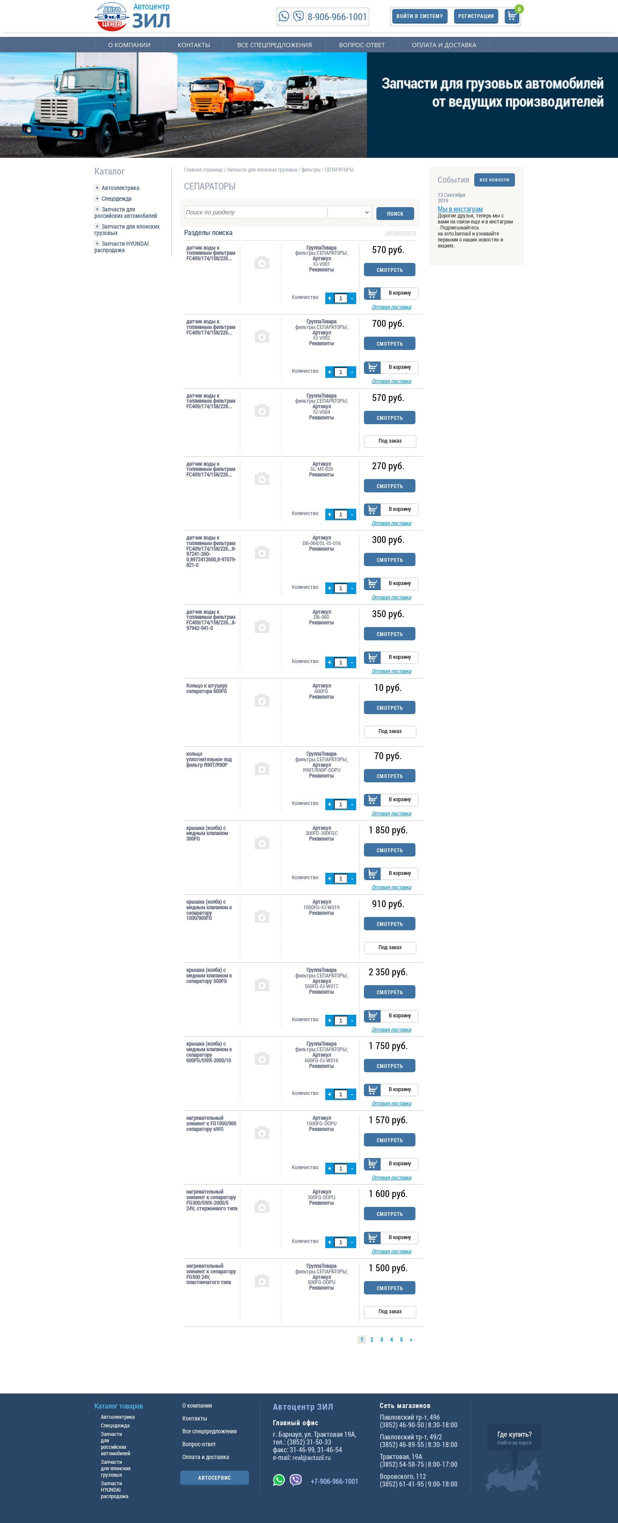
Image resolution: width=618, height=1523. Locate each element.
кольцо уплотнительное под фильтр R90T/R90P (209, 765)
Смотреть (390, 268)
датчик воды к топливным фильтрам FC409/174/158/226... (210, 252)
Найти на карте (514, 1442)
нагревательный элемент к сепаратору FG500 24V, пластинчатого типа (211, 1289)
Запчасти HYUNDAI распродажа (121, 246)
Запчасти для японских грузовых (127, 229)
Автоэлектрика (120, 188)
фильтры (311, 169)
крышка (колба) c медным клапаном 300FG (207, 840)
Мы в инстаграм (460, 208)
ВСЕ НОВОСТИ (494, 179)
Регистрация (476, 16)
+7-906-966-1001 (334, 1481)
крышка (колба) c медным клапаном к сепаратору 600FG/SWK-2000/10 (209, 1063)
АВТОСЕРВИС (214, 1477)
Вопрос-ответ (362, 45)
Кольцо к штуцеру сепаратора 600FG (206, 694)
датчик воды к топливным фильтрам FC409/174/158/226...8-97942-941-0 (211, 625)
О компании (129, 45)
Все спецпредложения (274, 45)
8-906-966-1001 (337, 16)
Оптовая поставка (391, 307)
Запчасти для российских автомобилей (125, 212)
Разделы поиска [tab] (300, 231)
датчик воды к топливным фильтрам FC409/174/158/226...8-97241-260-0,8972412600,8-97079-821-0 (211, 554)
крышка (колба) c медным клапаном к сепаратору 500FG (209, 984)
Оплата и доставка (444, 45)
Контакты (194, 45)
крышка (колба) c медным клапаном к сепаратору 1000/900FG (209, 919)
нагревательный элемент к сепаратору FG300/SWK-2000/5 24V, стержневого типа (211, 1213)
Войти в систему (420, 16)
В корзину (400, 293)
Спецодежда (117, 198)
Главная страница (203, 169)
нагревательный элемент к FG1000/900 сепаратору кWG (211, 1135)
